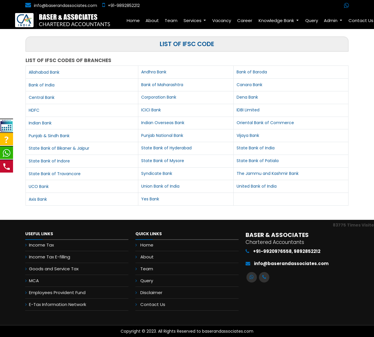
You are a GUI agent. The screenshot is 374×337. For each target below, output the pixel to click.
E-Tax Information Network (57, 304)
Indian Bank (40, 123)
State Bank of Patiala (258, 161)
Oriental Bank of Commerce (265, 123)
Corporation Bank (158, 97)
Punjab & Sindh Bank (49, 136)
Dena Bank (247, 97)
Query (311, 20)
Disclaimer (151, 292)
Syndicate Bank (156, 173)
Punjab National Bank (162, 135)
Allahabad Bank (44, 72)
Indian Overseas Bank (162, 123)
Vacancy (221, 20)
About (152, 20)
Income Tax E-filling (49, 257)
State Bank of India (256, 148)
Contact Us (152, 304)
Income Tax (41, 245)
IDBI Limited (248, 110)
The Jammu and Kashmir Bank (268, 173)
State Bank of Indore (49, 161)
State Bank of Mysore (162, 161)
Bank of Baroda (252, 72)
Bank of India (42, 85)
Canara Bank (249, 85)
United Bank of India (257, 186)
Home (133, 20)
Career (244, 20)
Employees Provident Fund (57, 292)
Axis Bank (38, 199)
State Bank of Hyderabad (166, 148)
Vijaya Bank (248, 135)
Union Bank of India (160, 186)
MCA (34, 281)
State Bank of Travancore (55, 174)
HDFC (34, 110)
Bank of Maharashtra (162, 85)
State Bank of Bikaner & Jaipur (59, 148)
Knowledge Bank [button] (277, 20)
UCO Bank (39, 186)
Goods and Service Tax (54, 269)
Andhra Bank (153, 72)
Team (171, 20)
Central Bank (42, 97)
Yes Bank (150, 199)
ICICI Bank (151, 110)
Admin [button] (331, 20)
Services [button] (193, 20)
